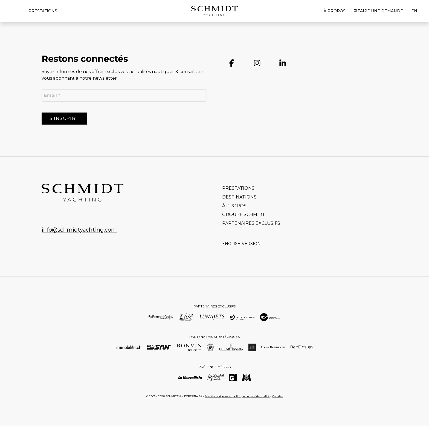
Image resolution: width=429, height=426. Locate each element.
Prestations (42, 10)
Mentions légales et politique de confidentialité (237, 396)
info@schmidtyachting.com (79, 229)
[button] (13, 11)
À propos (335, 10)
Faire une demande (378, 10)
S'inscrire (64, 118)
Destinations (239, 197)
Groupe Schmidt (243, 214)
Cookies (277, 396)
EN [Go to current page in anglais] (414, 10)
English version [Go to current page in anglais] (241, 243)
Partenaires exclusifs (251, 223)
